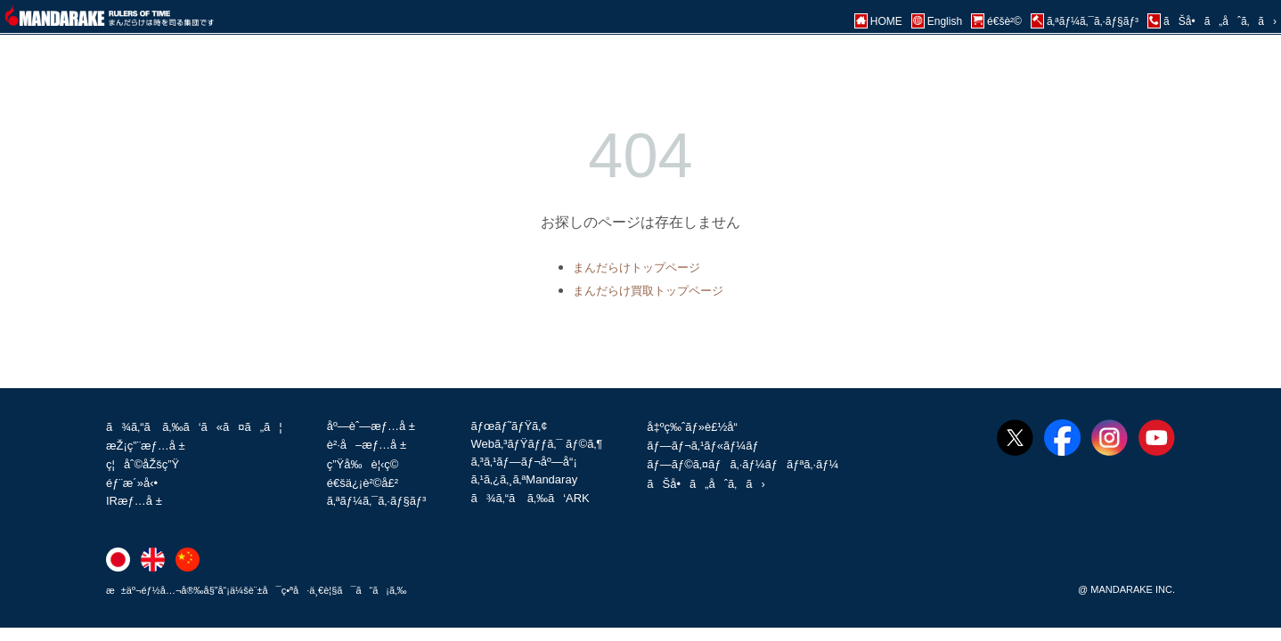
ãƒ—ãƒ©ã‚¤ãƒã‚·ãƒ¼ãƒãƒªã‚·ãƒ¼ (742, 464)
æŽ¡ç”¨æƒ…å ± (145, 445)
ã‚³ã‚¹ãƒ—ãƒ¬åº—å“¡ (523, 461)
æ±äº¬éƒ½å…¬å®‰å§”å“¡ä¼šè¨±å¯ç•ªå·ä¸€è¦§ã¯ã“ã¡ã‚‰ (256, 590)
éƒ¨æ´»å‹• (132, 483)
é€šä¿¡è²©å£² (362, 483)
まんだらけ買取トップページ (648, 290)
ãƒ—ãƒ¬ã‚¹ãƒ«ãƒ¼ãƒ (704, 445)
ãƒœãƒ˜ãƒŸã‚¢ (508, 426)
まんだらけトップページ (636, 267)
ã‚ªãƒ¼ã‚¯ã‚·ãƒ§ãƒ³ (377, 500)
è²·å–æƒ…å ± (366, 444)
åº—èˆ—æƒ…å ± (371, 426)
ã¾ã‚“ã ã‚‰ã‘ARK (529, 498)
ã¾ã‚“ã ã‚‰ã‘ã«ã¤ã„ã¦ (194, 427)
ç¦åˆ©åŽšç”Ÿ (142, 464)
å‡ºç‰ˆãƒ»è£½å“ (697, 427)
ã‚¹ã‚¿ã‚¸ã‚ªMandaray (523, 479)
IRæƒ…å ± (134, 500)
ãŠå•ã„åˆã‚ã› (705, 484)
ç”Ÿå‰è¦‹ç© (367, 464)
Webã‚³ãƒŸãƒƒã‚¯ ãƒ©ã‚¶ (536, 443)
